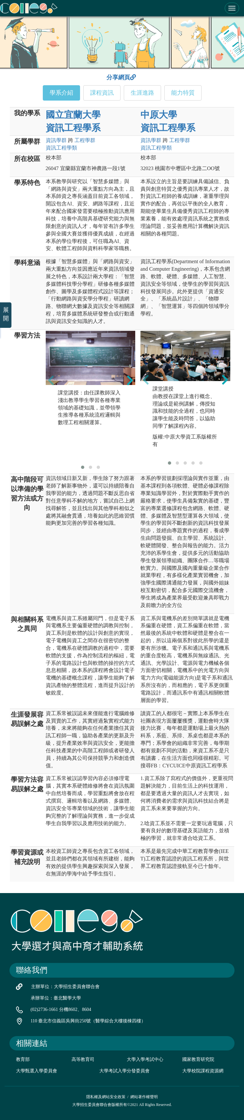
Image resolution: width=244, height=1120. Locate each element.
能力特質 (183, 92)
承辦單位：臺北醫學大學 (56, 998)
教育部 (23, 1059)
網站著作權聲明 (144, 1097)
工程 (84, 140)
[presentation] (51, 380)
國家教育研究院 (198, 1059)
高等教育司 (83, 1059)
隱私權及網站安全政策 (105, 1097)
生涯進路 (142, 92)
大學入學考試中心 (145, 1059)
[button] (83, 467)
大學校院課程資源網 (202, 1070)
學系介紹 (61, 92)
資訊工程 (61, 148)
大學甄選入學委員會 (36, 1070)
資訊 (56, 140)
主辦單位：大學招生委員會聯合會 (65, 986)
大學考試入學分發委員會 (124, 1070)
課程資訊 (102, 92)
